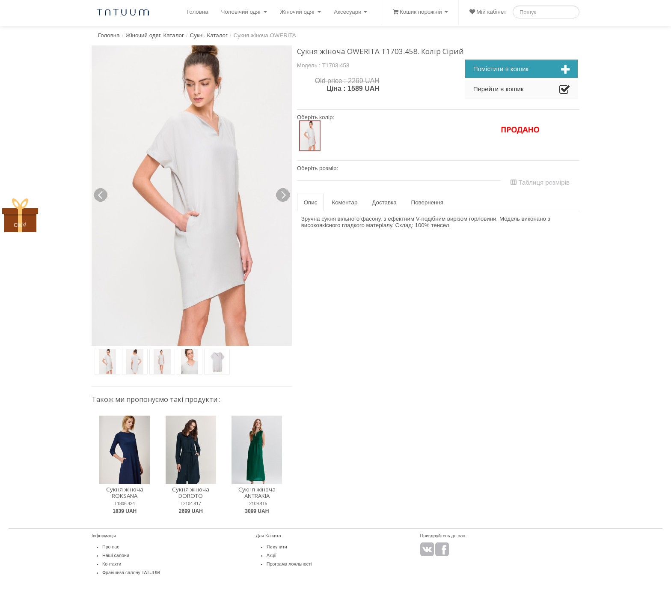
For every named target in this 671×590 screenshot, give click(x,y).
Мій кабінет (487, 12)
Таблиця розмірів (540, 182)
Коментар (344, 202)
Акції (271, 555)
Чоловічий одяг (244, 12)
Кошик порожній (420, 12)
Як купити (277, 546)
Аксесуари (350, 12)
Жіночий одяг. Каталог (154, 35)
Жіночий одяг (300, 12)
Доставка (384, 202)
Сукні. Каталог (209, 35)
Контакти (111, 563)
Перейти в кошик (521, 90)
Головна (197, 12)
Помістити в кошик (521, 69)
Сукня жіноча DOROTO (190, 492)
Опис (311, 202)
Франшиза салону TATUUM (131, 572)
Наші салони (115, 555)
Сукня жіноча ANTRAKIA (257, 492)
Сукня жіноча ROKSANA (124, 492)
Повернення (427, 202)
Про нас (110, 546)
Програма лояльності (289, 563)
